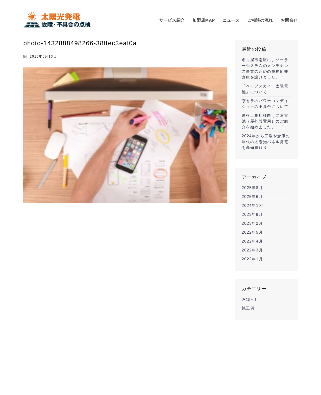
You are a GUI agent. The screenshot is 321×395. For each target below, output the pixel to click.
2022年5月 (252, 232)
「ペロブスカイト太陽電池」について (265, 89)
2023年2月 (252, 223)
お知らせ (250, 299)
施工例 (248, 308)
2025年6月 (252, 197)
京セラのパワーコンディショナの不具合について (265, 104)
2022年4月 (252, 241)
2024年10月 (253, 206)
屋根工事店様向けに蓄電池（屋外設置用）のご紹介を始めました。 (265, 121)
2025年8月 (252, 188)
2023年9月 (252, 214)
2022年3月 (252, 250)
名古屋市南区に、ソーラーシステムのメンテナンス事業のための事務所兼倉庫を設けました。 (265, 68)
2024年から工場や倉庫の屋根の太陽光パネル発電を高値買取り (266, 142)
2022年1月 (252, 259)
